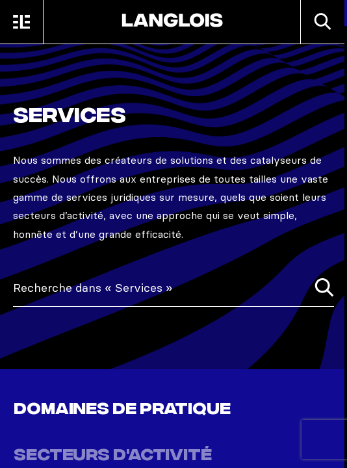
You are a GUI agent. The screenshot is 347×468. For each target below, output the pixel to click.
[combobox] (173, 288)
